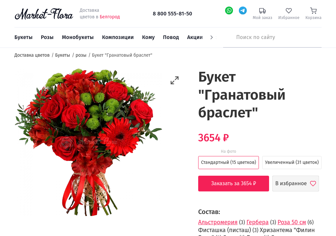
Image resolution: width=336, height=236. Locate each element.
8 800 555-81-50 (172, 13)
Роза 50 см (292, 222)
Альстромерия (218, 222)
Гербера (257, 222)
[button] (175, 80)
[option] (88, 143)
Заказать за (238, 183)
